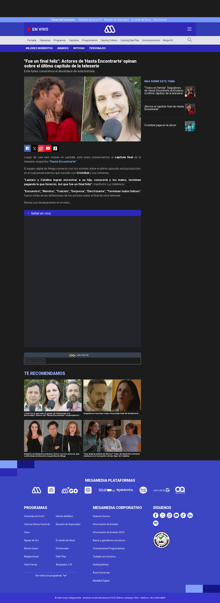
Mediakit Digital (101, 580)
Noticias (79, 48)
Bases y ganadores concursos (109, 540)
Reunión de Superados (116, 19)
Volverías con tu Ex (34, 516)
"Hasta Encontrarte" (62, 161)
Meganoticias (31, 556)
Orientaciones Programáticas (109, 548)
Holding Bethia (100, 564)
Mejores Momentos (39, 48)
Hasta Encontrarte (35, 361)
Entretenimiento (151, 40)
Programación (90, 40)
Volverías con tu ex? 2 (90, 19)
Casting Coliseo (109, 40)
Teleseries (45, 40)
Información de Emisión (105, 524)
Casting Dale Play (129, 40)
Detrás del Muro (64, 516)
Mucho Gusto (31, 548)
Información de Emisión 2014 (108, 532)
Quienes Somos (101, 516)
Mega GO (168, 40)
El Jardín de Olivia (141, 19)
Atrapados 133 (64, 564)
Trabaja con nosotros (104, 556)
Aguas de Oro (31, 540)
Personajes (97, 48)
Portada (32, 40)
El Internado (62, 548)
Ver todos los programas (51, 575)
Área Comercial (101, 572)
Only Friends (160, 19)
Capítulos (74, 40)
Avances (63, 48)
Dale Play (61, 556)
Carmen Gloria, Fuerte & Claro (37, 528)
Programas (60, 40)
